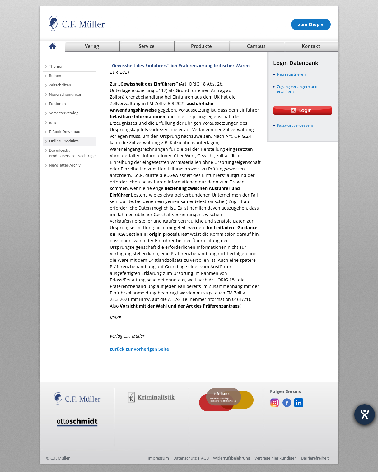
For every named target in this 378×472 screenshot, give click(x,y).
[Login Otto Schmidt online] (302, 110)
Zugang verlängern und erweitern (297, 89)
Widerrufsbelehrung (231, 458)
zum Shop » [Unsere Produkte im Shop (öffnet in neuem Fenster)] (311, 24)
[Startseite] (52, 46)
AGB (205, 458)
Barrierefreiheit (315, 458)
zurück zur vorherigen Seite (139, 349)
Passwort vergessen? (295, 125)
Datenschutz (185, 458)
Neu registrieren (291, 74)
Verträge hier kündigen (275, 458)
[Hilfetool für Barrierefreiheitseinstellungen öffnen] (364, 414)
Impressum (158, 458)
